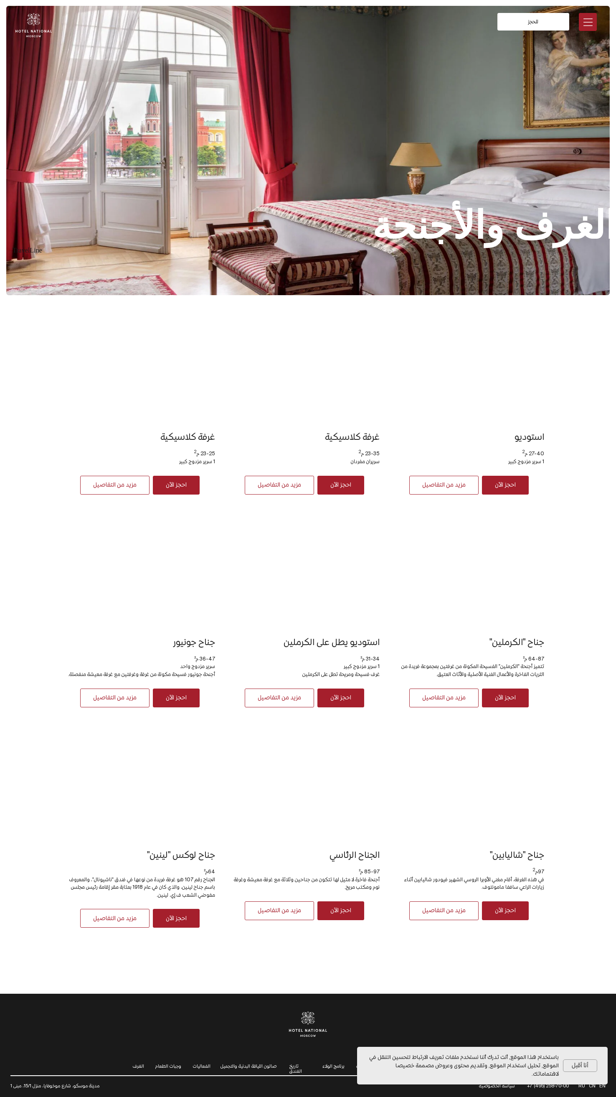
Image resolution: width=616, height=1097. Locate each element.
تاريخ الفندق (295, 1069)
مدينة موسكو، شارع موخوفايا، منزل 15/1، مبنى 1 (54, 1085)
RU (581, 1085)
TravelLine (27, 250)
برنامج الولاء (333, 1066)
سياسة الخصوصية (497, 1085)
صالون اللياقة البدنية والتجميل (248, 1066)
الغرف (138, 1066)
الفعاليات (201, 1066)
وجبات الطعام (168, 1066)
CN (592, 1085)
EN (602, 1085)
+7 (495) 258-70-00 (548, 1085)
